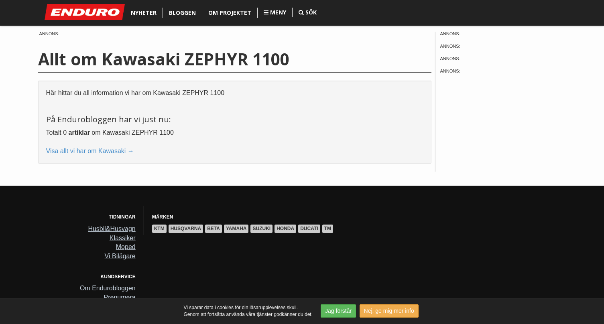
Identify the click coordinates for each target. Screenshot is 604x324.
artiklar (79, 132)
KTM (159, 228)
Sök (308, 12)
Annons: (49, 34)
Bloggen (182, 12)
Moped (126, 246)
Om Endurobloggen (108, 288)
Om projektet (229, 12)
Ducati (309, 228)
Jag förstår (338, 311)
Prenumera (120, 297)
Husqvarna (186, 228)
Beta (213, 228)
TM (327, 228)
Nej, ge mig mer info (389, 311)
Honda (285, 228)
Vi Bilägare (120, 256)
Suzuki (261, 228)
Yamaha (236, 228)
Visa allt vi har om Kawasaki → (90, 151)
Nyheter (144, 12)
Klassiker (123, 238)
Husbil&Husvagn (111, 228)
